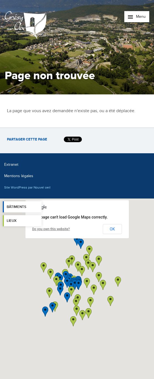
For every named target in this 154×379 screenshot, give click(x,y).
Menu (137, 16)
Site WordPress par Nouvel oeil (27, 187)
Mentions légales (18, 176)
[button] (94, 290)
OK (112, 229)
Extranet (11, 164)
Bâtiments (16, 207)
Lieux (12, 221)
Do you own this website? (51, 229)
